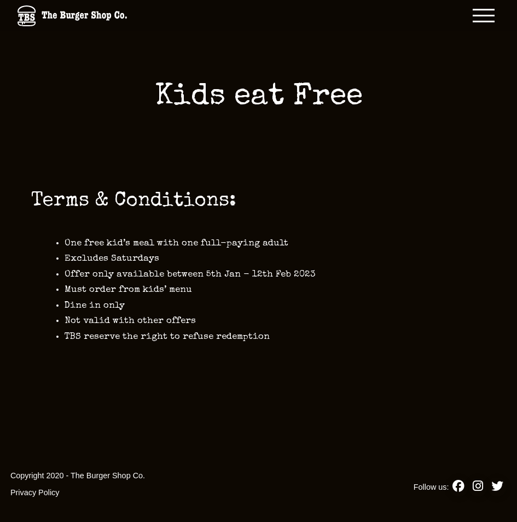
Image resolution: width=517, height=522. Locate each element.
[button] (483, 15)
